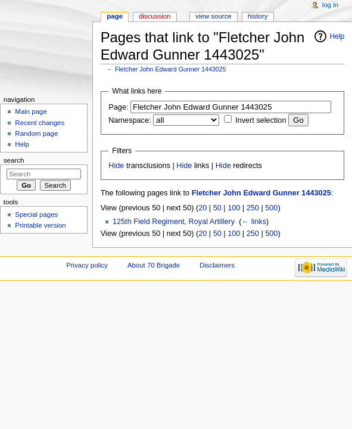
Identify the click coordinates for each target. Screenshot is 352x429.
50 (217, 208)
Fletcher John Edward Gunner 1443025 (170, 69)
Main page (31, 111)
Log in (330, 4)
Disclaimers (217, 265)
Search (14, 160)
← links (253, 221)
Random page (36, 133)
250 (253, 208)
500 (271, 208)
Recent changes (39, 122)
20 (202, 208)
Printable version (40, 225)
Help (337, 36)
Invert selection (260, 120)
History (258, 16)
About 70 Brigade (153, 265)
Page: (118, 107)
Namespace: (129, 120)
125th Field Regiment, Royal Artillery (174, 221)
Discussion (154, 16)
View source (213, 16)
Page (115, 16)
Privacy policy (87, 265)
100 (234, 208)
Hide (116, 165)
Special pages (36, 214)
